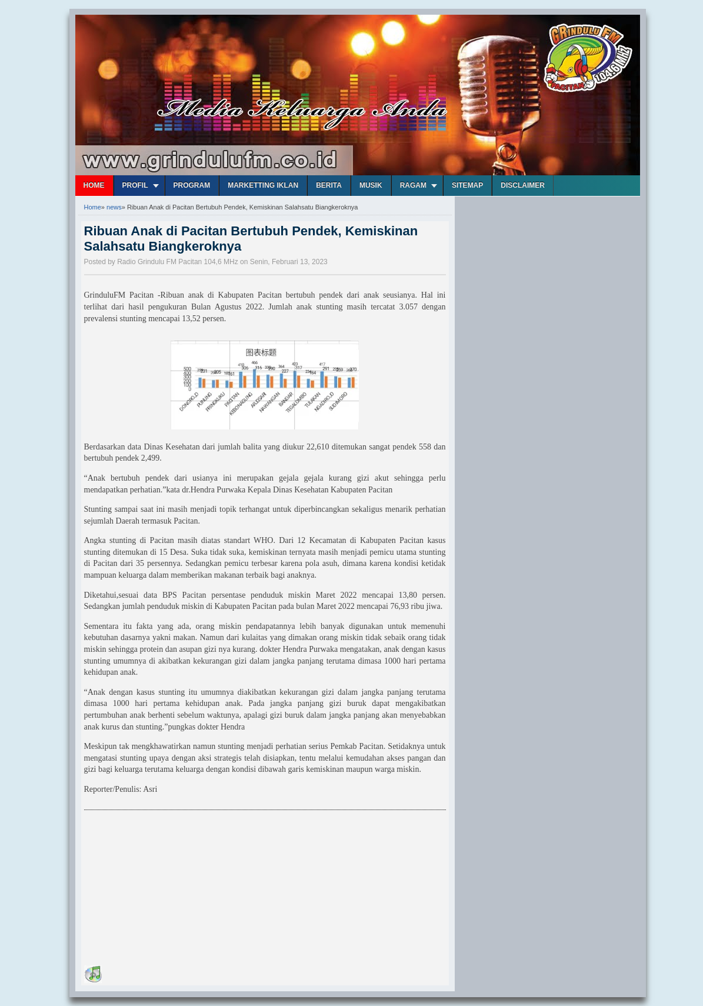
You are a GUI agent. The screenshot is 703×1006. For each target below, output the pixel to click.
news (114, 207)
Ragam (413, 185)
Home (94, 185)
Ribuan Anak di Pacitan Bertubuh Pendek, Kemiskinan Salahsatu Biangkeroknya (251, 239)
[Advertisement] (172, 889)
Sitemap (467, 185)
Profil (135, 185)
